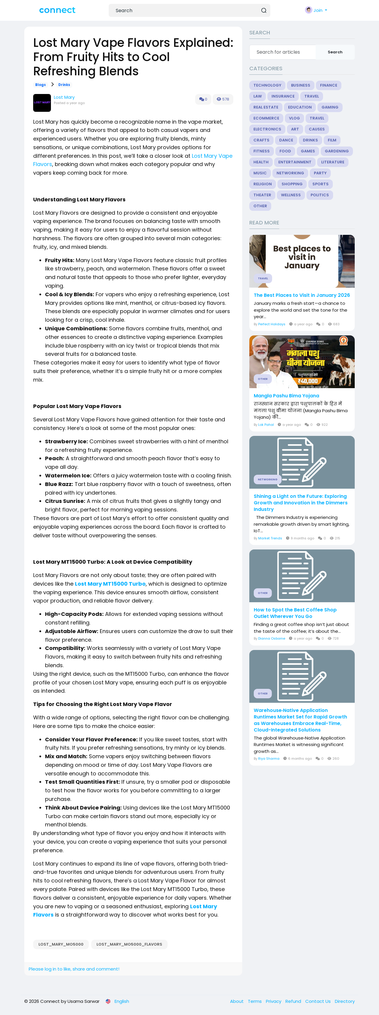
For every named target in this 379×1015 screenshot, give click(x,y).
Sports (320, 184)
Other (260, 206)
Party (320, 173)
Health (261, 162)
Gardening (337, 151)
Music (260, 173)
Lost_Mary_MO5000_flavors (129, 944)
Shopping (292, 184)
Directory (345, 1001)
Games (308, 151)
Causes (317, 129)
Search (335, 52)
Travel (311, 96)
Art (295, 129)
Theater (262, 195)
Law (257, 96)
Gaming (330, 107)
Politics (320, 195)
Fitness (261, 151)
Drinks (64, 84)
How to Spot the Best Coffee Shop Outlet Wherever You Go (295, 613)
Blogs (40, 84)
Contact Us (318, 1001)
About (237, 1001)
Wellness (291, 195)
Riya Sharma (269, 758)
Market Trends (270, 538)
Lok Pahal (266, 424)
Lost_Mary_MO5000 (60, 944)
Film (332, 140)
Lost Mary (64, 97)
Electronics (267, 129)
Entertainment (294, 162)
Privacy (274, 1001)
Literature (332, 162)
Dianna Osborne (271, 638)
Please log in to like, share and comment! (74, 969)
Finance (328, 85)
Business (300, 85)
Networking (290, 173)
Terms (255, 1001)
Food (285, 151)
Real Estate (265, 107)
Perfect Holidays (271, 324)
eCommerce (266, 118)
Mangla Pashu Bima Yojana (286, 396)
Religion (262, 184)
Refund (293, 1001)
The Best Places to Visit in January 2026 (302, 295)
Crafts (261, 140)
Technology (267, 85)
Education (300, 107)
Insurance (283, 96)
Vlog (294, 118)
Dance (286, 140)
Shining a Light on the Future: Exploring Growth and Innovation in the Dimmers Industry (301, 503)
